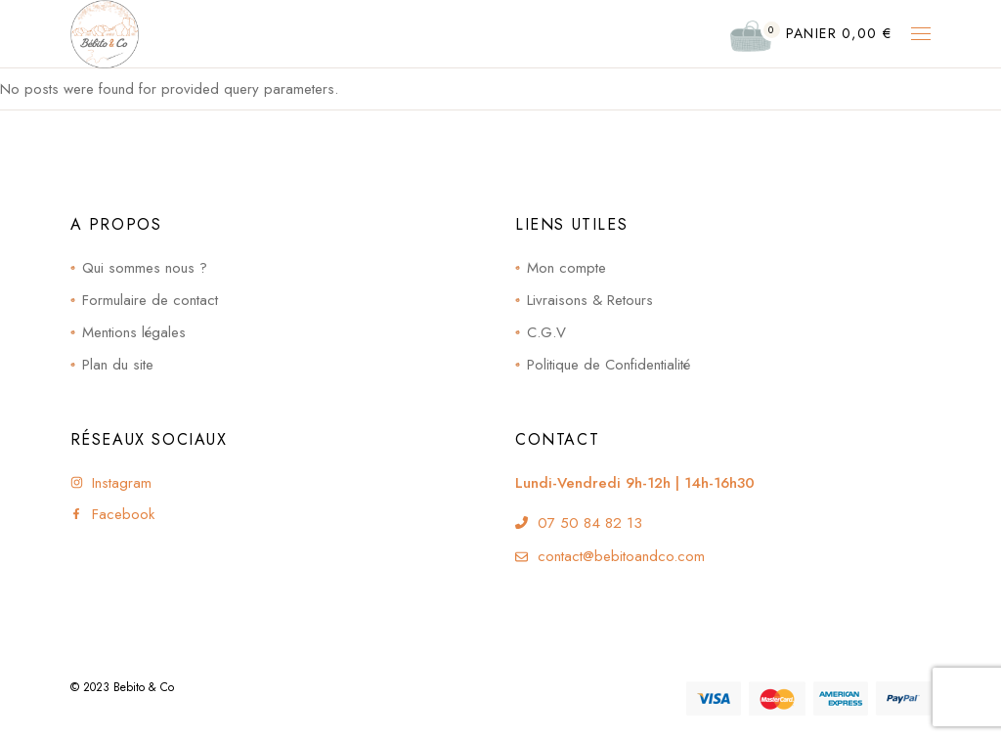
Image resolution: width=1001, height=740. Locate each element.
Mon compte (566, 268)
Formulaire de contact (150, 300)
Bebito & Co (143, 687)
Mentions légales (134, 332)
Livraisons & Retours (590, 300)
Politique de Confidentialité (608, 364)
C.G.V (546, 332)
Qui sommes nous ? (144, 268)
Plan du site (117, 364)
